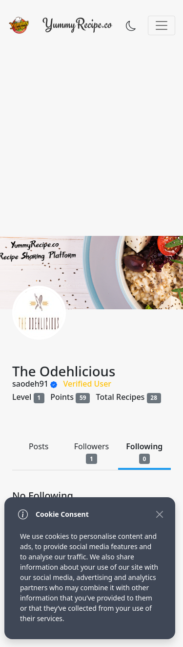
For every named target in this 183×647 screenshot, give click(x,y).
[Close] (159, 514)
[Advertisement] (91, 139)
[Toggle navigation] (161, 25)
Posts (38, 446)
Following (144, 452)
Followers (91, 452)
